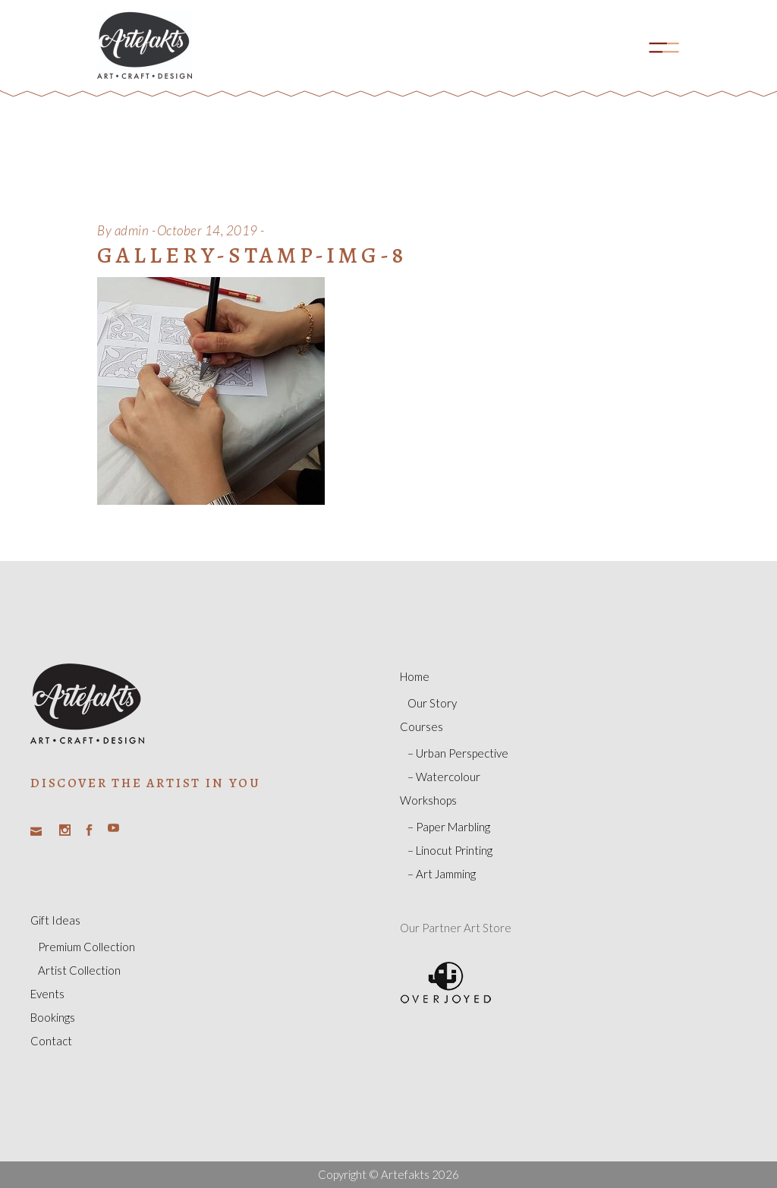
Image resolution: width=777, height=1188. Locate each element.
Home (414, 676)
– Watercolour (443, 776)
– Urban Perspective (457, 753)
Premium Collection (86, 946)
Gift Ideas (55, 920)
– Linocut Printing (449, 850)
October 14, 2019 (207, 230)
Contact (51, 1041)
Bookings (52, 1017)
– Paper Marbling (448, 826)
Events (47, 994)
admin (132, 230)
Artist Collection (79, 970)
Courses (421, 726)
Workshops (428, 800)
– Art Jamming (441, 874)
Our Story (432, 703)
